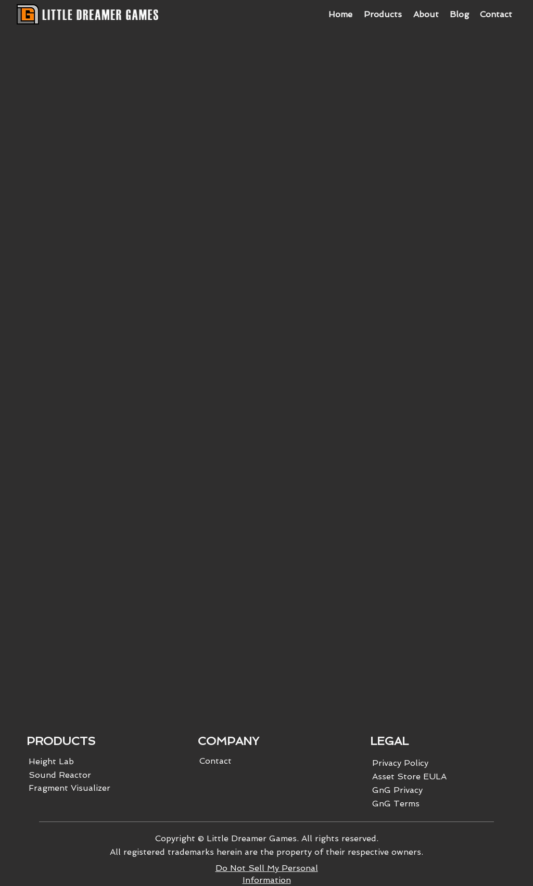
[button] (382, 14)
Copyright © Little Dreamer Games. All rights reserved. (266, 838)
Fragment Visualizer (69, 788)
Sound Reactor (60, 775)
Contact (215, 761)
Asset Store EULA (409, 776)
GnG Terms (396, 803)
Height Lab (51, 761)
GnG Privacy (397, 790)
